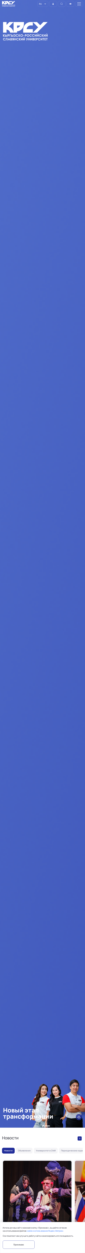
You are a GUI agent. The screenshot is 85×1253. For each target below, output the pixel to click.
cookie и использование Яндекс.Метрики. (45, 1230)
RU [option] (40, 3)
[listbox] (42, 4)
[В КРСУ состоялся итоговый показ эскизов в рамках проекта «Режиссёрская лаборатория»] (37, 1206)
